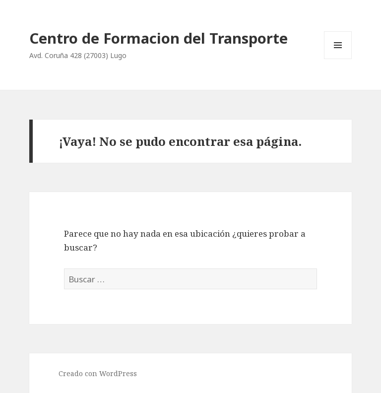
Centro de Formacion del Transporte (158, 38)
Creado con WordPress (98, 373)
